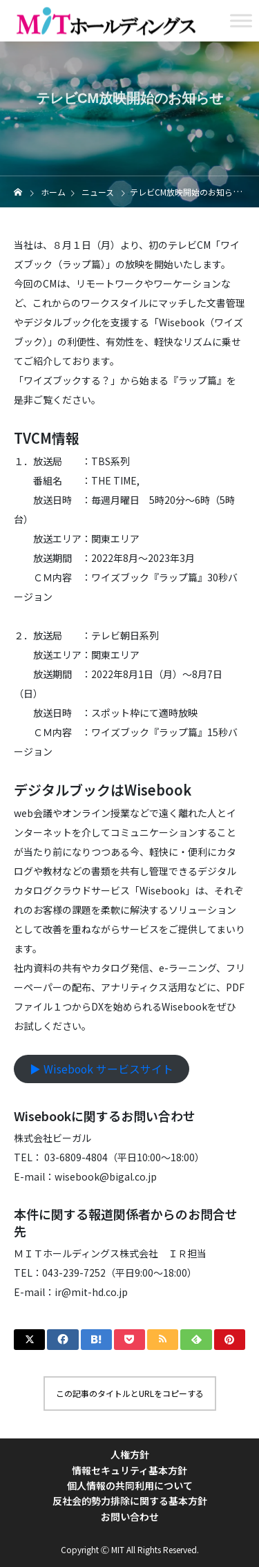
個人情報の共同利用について (130, 1485)
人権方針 (130, 1454)
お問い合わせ (130, 1516)
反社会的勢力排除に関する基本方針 (129, 1501)
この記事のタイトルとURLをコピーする (130, 1393)
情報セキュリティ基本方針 (129, 1470)
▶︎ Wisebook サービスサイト (101, 1069)
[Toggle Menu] (241, 20)
